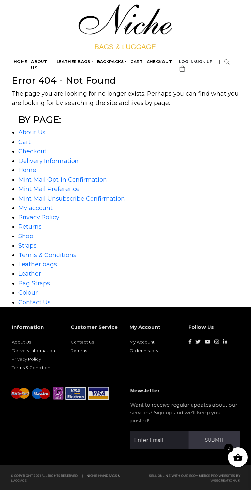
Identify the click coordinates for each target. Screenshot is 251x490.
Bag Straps (34, 283)
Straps (27, 245)
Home (20, 61)
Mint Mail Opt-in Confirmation (62, 179)
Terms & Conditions (47, 255)
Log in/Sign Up (196, 61)
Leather (29, 273)
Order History (143, 352)
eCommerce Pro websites (214, 478)
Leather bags (74, 61)
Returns (30, 226)
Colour (28, 292)
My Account (142, 344)
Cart (137, 61)
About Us (39, 64)
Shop (25, 236)
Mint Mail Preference (49, 189)
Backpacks (110, 61)
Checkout (159, 61)
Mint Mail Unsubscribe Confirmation (71, 198)
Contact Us (34, 302)
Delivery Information (48, 161)
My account (35, 208)
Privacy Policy (38, 217)
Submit (216, 440)
